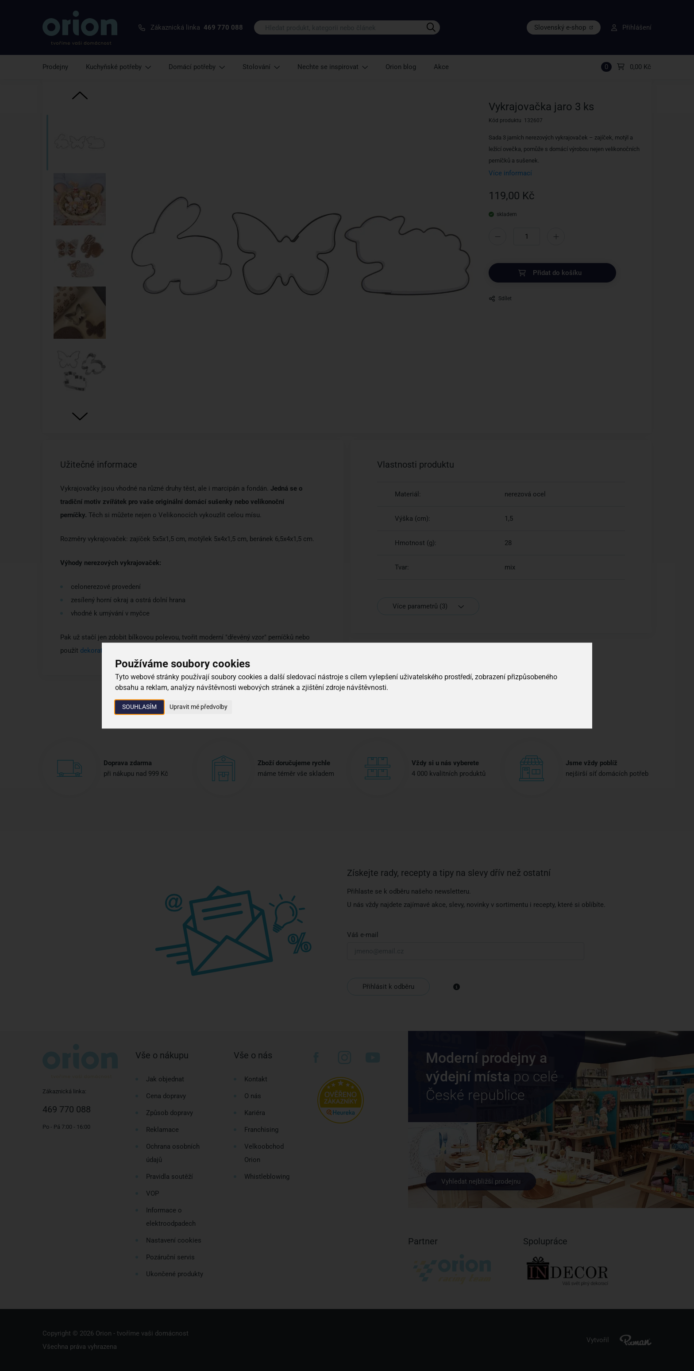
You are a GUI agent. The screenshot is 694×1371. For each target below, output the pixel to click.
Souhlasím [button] (139, 706)
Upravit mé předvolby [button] (198, 706)
